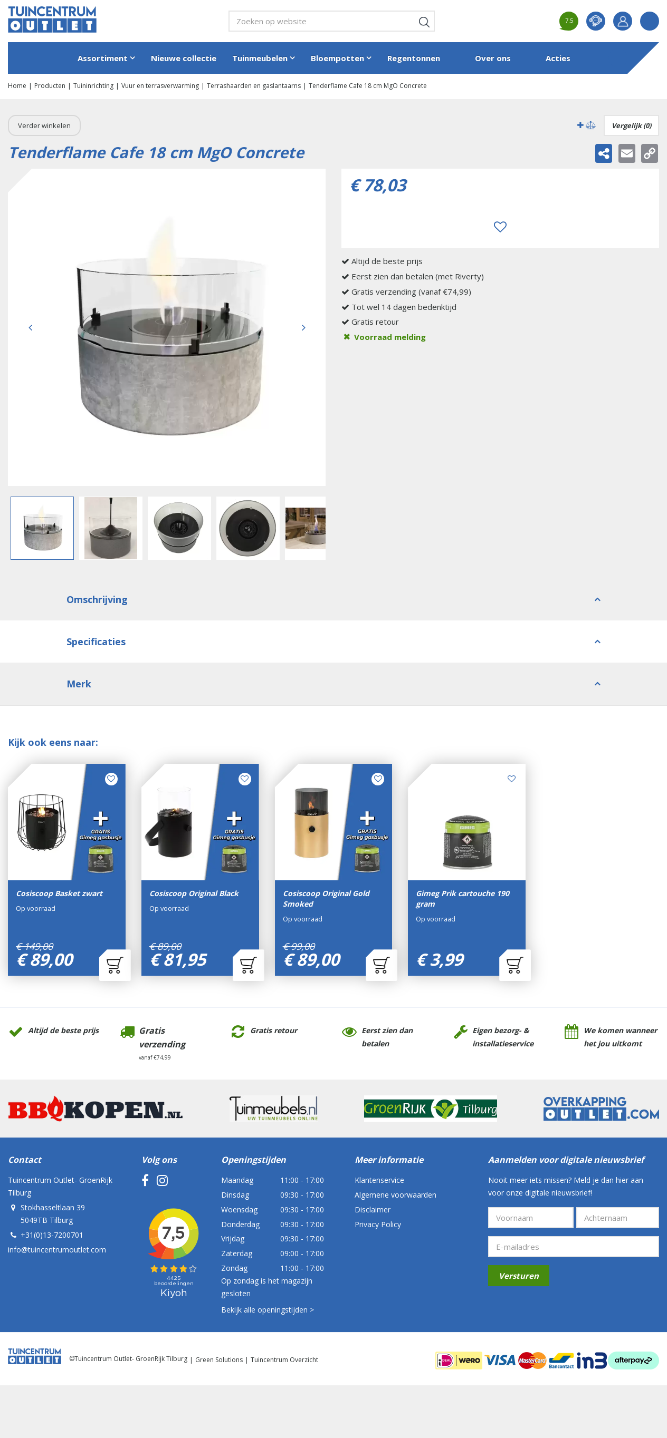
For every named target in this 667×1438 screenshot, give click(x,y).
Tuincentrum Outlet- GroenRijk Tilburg (60, 1186)
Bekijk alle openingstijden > (267, 1310)
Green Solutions (219, 1359)
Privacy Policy (378, 1224)
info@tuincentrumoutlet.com (57, 1250)
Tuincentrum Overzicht (284, 1359)
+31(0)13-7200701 (52, 1235)
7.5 (569, 20)
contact (595, 21)
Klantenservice (379, 1180)
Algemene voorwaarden (395, 1195)
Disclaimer (372, 1209)
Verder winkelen (44, 125)
